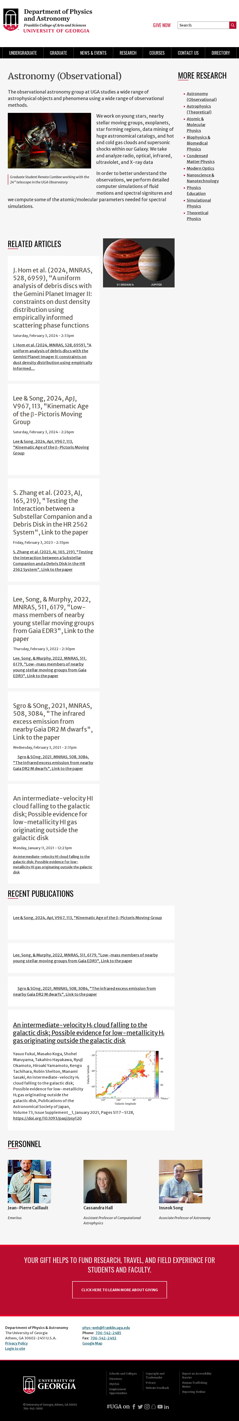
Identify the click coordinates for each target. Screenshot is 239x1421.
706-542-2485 (108, 1333)
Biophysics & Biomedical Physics (198, 143)
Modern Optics (200, 168)
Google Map (92, 1343)
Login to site (15, 1348)
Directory (221, 52)
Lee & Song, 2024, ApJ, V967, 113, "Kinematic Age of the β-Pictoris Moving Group (51, 447)
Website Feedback (157, 1388)
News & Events (93, 52)
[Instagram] (147, 1406)
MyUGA (114, 1384)
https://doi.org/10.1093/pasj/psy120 (47, 1118)
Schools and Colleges (123, 1373)
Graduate (58, 52)
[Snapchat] (153, 1406)
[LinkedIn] (166, 1406)
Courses (157, 52)
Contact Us (188, 52)
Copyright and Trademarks (155, 1375)
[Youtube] (160, 1406)
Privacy (151, 1382)
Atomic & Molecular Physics (196, 124)
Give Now (162, 25)
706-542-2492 (103, 1338)
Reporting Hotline (193, 1391)
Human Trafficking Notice (194, 1384)
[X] (140, 1406)
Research (128, 52)
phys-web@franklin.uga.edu (106, 1327)
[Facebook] (133, 1406)
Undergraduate (23, 52)
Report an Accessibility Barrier (196, 1375)
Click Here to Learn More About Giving (119, 1290)
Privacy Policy (16, 1343)
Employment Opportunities (118, 1391)
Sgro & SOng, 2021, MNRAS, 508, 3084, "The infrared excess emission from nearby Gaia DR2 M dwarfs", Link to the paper (53, 762)
